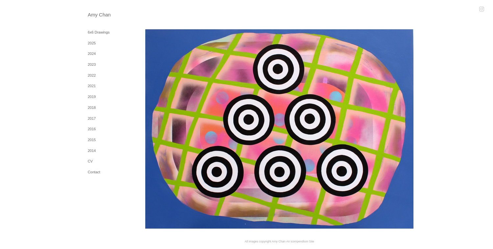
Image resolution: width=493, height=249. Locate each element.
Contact (94, 172)
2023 (92, 64)
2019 (92, 97)
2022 (92, 75)
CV (90, 161)
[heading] (104, 15)
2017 (92, 118)
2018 (92, 108)
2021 (92, 86)
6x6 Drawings (99, 32)
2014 (92, 151)
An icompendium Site (300, 241)
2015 (92, 140)
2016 (92, 129)
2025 (92, 43)
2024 (92, 54)
